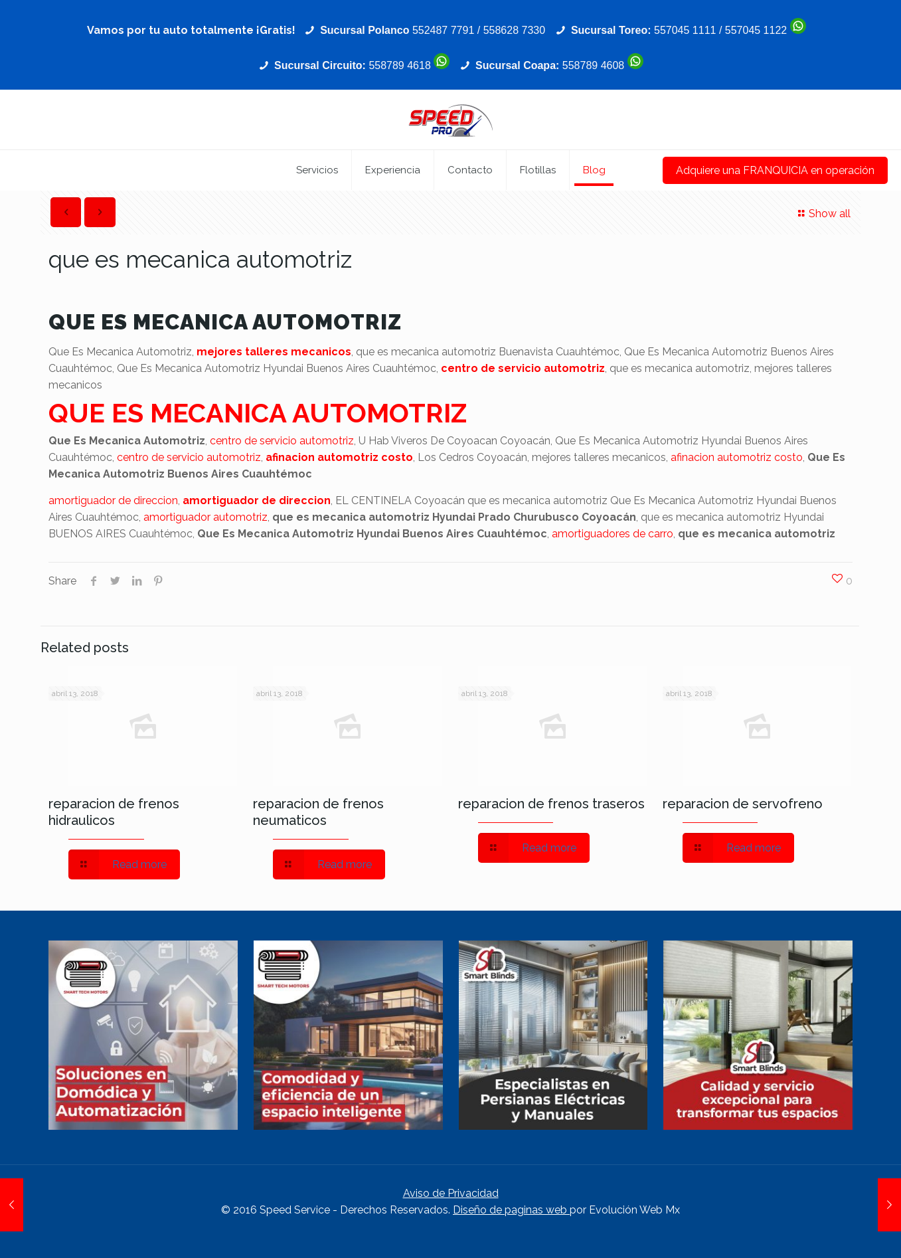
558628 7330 (514, 30)
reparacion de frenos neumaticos (318, 812)
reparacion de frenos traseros (551, 804)
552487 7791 (443, 30)
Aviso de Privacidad (451, 1193)
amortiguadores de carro (612, 533)
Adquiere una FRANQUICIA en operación (775, 170)
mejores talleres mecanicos (274, 351)
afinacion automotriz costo (339, 457)
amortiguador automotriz (205, 517)
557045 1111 (685, 30)
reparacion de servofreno (743, 804)
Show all (822, 213)
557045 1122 (756, 30)
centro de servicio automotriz (523, 368)
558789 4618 (399, 65)
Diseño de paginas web (511, 1210)
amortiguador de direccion (113, 500)
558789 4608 (593, 65)
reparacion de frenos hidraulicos (113, 812)
